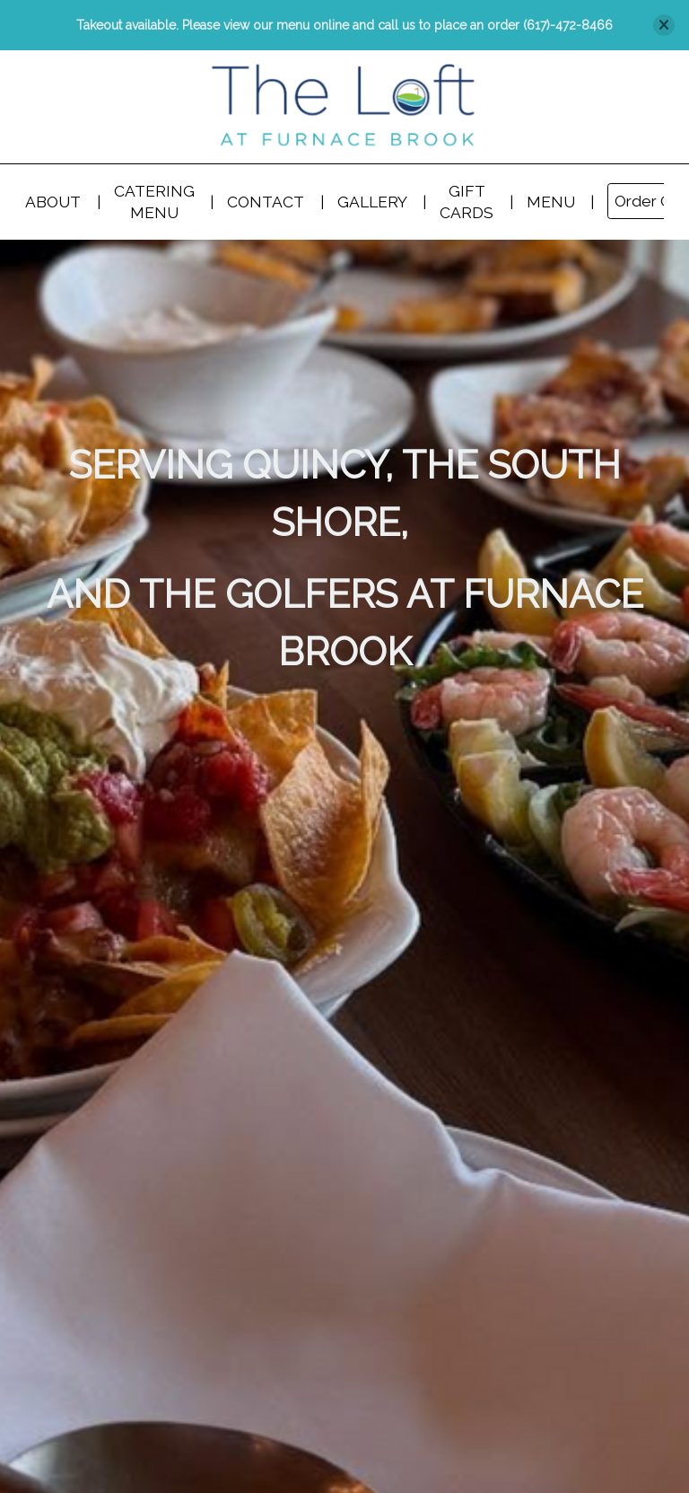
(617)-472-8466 (568, 25)
